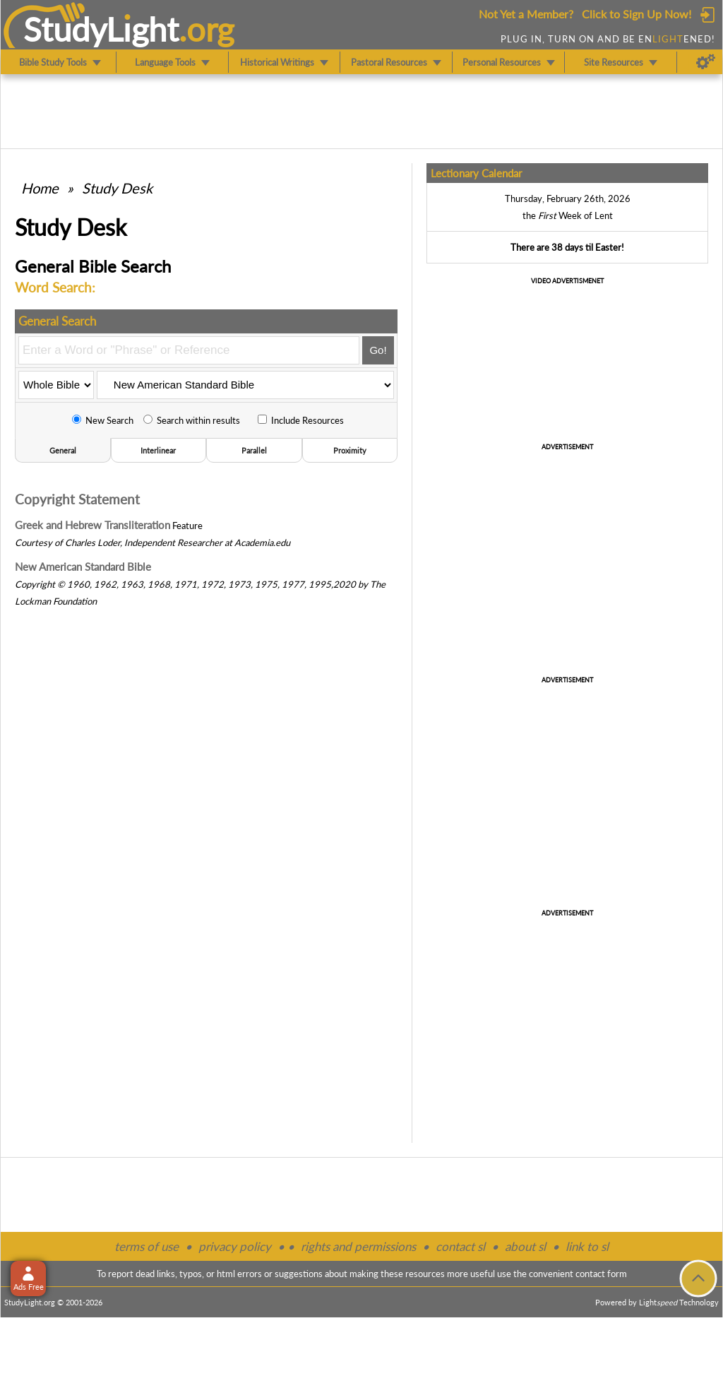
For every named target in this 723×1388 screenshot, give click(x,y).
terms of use (146, 1246)
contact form (601, 1273)
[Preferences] (705, 62)
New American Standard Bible (83, 566)
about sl (525, 1246)
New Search (102, 420)
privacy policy (234, 1246)
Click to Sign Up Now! (636, 13)
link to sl (587, 1246)
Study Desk (117, 187)
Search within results (191, 420)
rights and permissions (358, 1246)
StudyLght (101, 29)
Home (40, 187)
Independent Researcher (173, 542)
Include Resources (301, 420)
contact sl (460, 1246)
